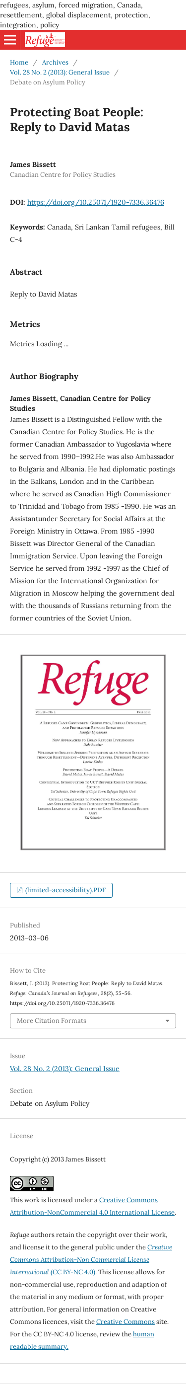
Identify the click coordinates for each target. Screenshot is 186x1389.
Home (19, 62)
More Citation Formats (51, 1020)
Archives (55, 62)
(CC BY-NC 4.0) (91, 1259)
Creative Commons (125, 1321)
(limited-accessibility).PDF (65, 890)
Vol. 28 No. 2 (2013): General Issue (60, 72)
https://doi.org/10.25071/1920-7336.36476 (95, 202)
